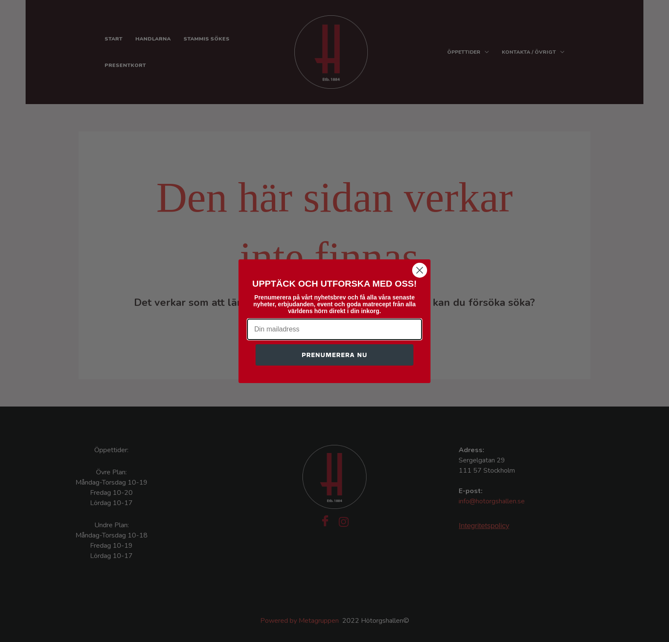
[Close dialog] (419, 270)
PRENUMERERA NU (334, 355)
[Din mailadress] (334, 329)
